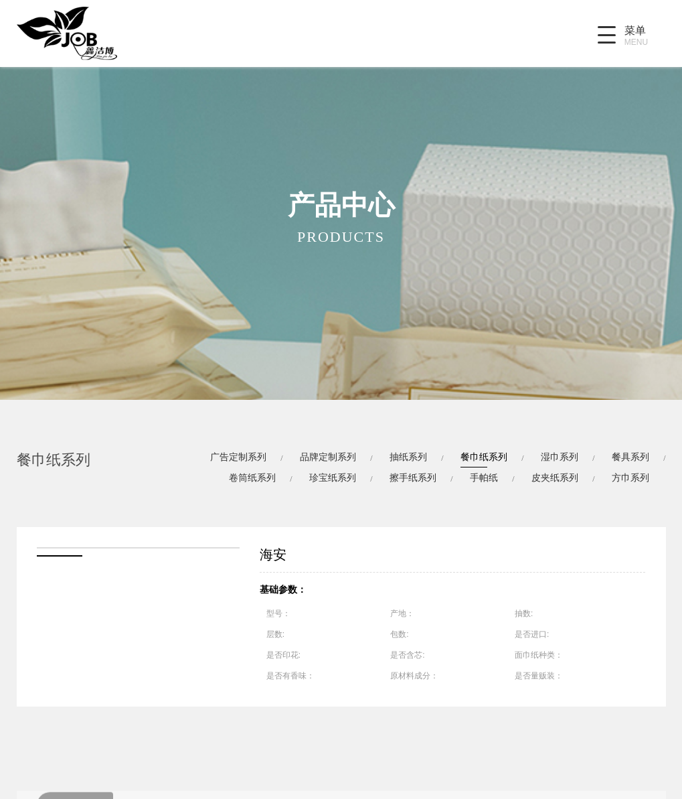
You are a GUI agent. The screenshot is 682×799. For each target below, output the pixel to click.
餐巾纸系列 (483, 456)
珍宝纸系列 (332, 477)
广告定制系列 (238, 456)
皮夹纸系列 (554, 477)
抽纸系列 (408, 456)
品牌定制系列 (328, 456)
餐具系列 (630, 456)
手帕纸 (484, 477)
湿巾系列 (559, 456)
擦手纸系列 (413, 477)
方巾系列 (630, 477)
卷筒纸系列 (252, 477)
